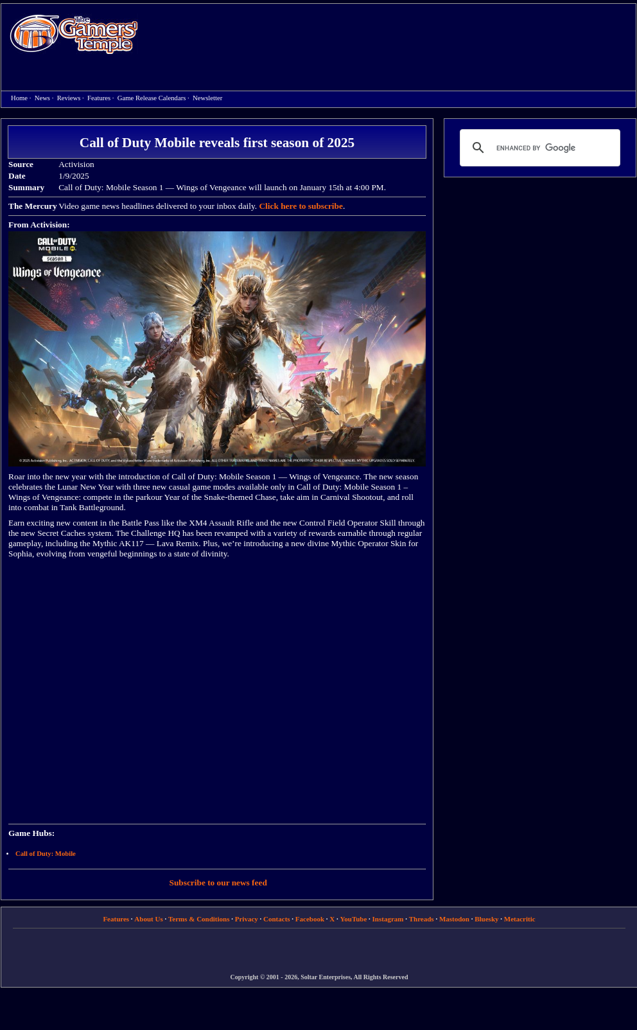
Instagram (388, 919)
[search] (538, 147)
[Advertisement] (203, 47)
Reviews (69, 98)
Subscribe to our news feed (218, 882)
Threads (421, 919)
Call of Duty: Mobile (45, 853)
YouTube (353, 919)
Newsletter (207, 98)
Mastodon (454, 919)
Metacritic (520, 919)
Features (98, 98)
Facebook (309, 919)
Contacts (276, 919)
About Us (148, 919)
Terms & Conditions (199, 919)
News (42, 98)
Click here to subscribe (300, 206)
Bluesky (486, 919)
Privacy (246, 919)
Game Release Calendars (152, 98)
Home (74, 33)
